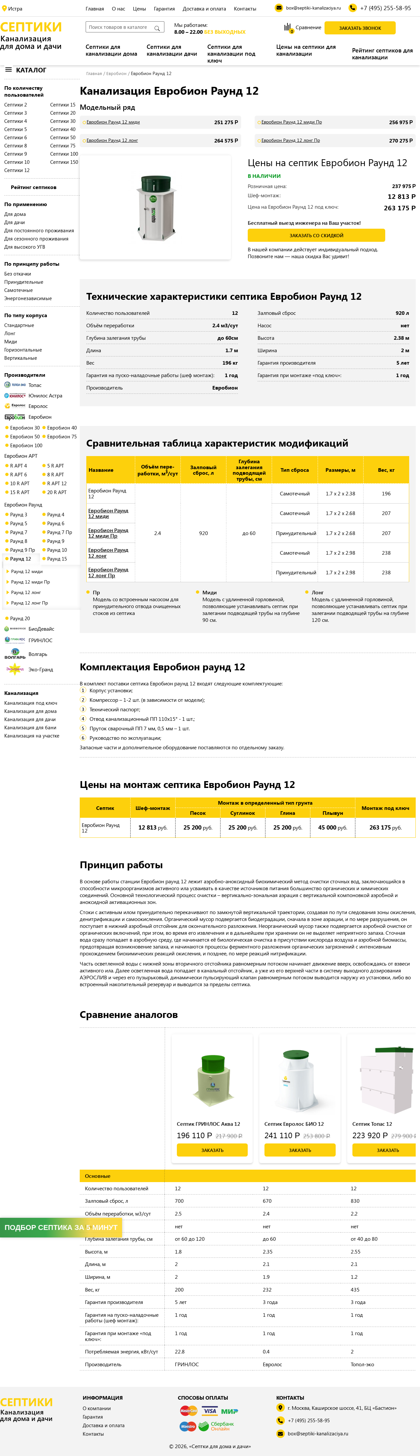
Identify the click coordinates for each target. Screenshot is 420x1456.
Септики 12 (17, 170)
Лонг (9, 333)
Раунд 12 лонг (26, 592)
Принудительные (23, 281)
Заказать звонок (360, 28)
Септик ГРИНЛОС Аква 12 (208, 1123)
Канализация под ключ (30, 702)
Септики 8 (15, 145)
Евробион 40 (62, 427)
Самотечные (18, 290)
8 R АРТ (55, 474)
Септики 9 (15, 153)
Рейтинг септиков (33, 186)
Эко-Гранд (29, 669)
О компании (97, 1408)
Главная (95, 8)
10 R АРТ (20, 483)
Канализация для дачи (30, 719)
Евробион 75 (62, 436)
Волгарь (25, 653)
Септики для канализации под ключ (231, 53)
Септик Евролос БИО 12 (294, 1123)
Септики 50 (62, 137)
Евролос (26, 405)
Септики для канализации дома (111, 50)
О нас (118, 8)
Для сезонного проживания (36, 238)
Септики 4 (15, 121)
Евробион (28, 417)
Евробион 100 (26, 445)
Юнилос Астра (33, 395)
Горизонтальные (23, 349)
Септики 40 (62, 129)
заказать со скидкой (317, 235)
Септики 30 (62, 121)
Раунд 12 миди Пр (30, 582)
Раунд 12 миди (27, 571)
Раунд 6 (55, 523)
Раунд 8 (18, 541)
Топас (22, 384)
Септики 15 (62, 104)
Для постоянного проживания (39, 230)
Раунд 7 (18, 532)
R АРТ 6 (18, 474)
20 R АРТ (57, 492)
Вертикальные (20, 357)
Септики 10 (17, 162)
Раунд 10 (57, 549)
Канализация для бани (30, 727)
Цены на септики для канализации (306, 50)
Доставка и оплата (204, 8)
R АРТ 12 (57, 483)
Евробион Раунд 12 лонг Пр (291, 140)
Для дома (15, 214)
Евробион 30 (25, 427)
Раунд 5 (18, 523)
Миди (10, 341)
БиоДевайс (29, 628)
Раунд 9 (55, 541)
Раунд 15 (57, 558)
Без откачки (17, 273)
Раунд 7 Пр (59, 532)
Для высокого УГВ (24, 246)
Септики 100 (64, 153)
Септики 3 (15, 112)
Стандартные (19, 325)
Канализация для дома (30, 711)
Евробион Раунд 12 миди (113, 122)
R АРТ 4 (18, 465)
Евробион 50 (25, 436)
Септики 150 (64, 162)
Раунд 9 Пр (22, 549)
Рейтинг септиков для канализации (382, 53)
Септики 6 (15, 137)
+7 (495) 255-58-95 (311, 1420)
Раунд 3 (18, 514)
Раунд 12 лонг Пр (29, 603)
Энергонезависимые (28, 298)
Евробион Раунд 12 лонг (112, 140)
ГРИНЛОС (28, 640)
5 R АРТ (55, 465)
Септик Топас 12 (372, 1123)
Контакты (245, 8)
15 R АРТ (20, 492)
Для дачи (14, 222)
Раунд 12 (20, 558)
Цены (139, 8)
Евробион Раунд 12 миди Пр (292, 122)
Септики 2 (15, 104)
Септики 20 (62, 112)
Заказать (212, 1150)
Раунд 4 (55, 514)
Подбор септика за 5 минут (61, 1227)
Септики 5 (15, 129)
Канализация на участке (31, 735)
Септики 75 (62, 145)
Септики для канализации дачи (172, 50)
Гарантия (164, 8)
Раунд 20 (20, 618)
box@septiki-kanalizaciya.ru (319, 1433)
